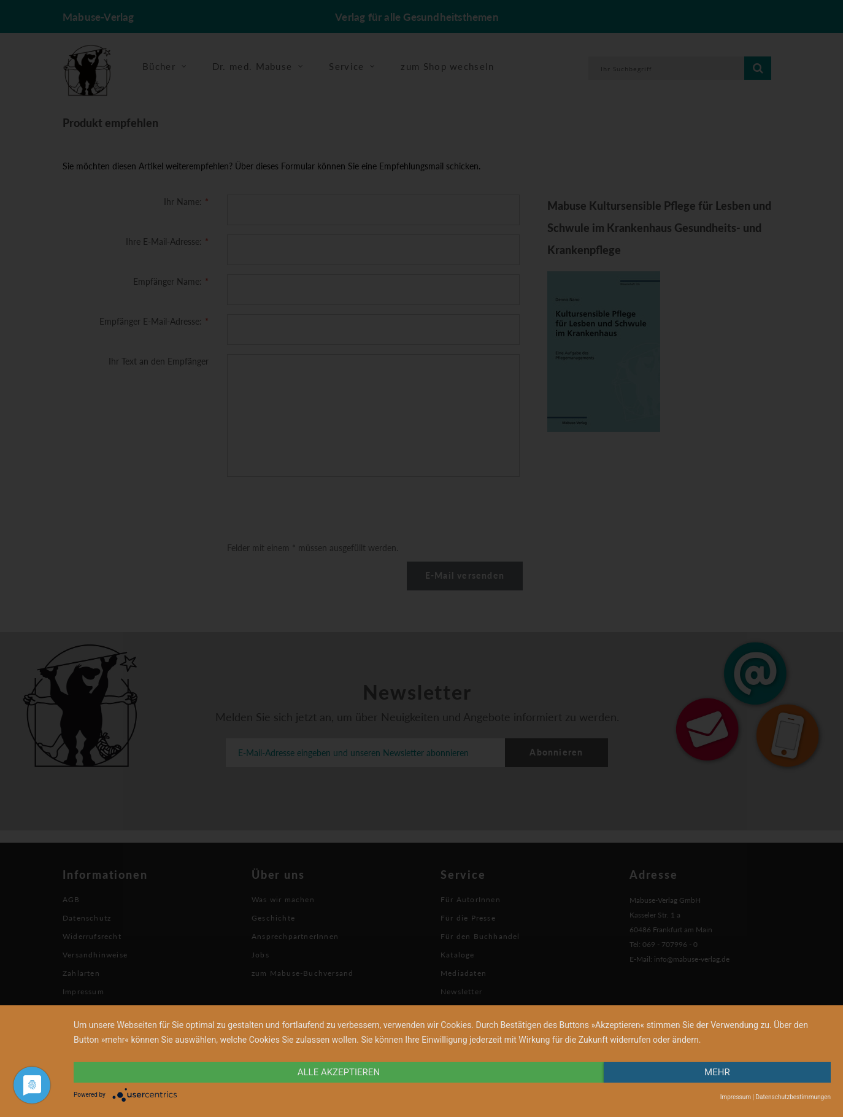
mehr (717, 1072)
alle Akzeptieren (339, 1072)
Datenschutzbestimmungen (793, 1097)
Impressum (735, 1097)
